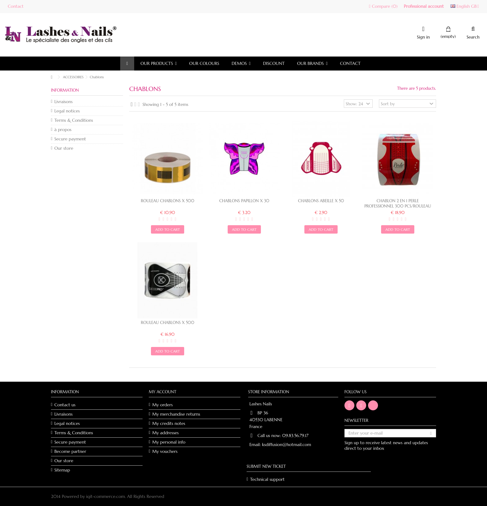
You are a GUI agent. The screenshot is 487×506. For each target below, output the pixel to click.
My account (162, 391)
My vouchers (165, 451)
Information (65, 90)
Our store (63, 148)
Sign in (423, 36)
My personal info (168, 442)
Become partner (70, 451)
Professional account (424, 6)
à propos (62, 129)
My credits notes (168, 423)
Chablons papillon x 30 (244, 200)
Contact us (64, 405)
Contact (16, 6)
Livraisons (63, 101)
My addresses (165, 432)
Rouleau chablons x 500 (167, 200)
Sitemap (62, 470)
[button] (158, 64)
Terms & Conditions (73, 120)
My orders (162, 405)
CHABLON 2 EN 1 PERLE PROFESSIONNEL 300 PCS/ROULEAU (397, 203)
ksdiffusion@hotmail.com (286, 444)
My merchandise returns (176, 414)
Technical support (267, 479)
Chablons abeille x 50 (321, 200)
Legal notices (67, 111)
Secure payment (70, 139)
